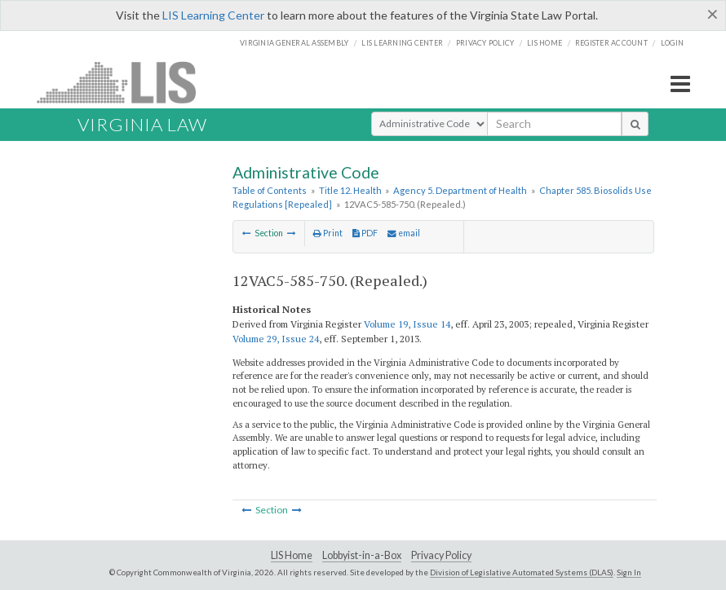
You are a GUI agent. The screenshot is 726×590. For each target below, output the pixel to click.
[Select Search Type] (429, 124)
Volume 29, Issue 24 (275, 338)
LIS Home (291, 555)
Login (672, 42)
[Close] (712, 13)
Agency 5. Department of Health (460, 190)
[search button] (635, 124)
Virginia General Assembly (294, 42)
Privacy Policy (485, 42)
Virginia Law (142, 124)
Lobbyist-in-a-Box (361, 555)
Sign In (629, 572)
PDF (365, 233)
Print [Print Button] (328, 233)
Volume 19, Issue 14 (407, 324)
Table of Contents (269, 190)
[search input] (554, 124)
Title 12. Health (350, 190)
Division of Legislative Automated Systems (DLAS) (521, 572)
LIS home (544, 42)
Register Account (611, 42)
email (403, 233)
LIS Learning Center (213, 15)
